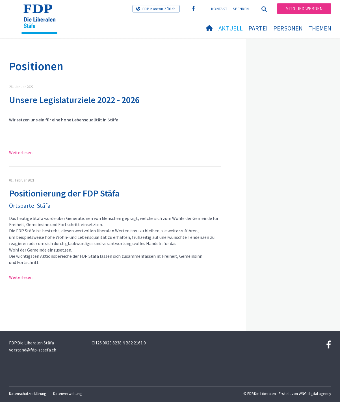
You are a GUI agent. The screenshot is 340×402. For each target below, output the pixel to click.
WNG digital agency (315, 393)
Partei (258, 28)
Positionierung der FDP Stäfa (64, 193)
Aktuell (230, 28)
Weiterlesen (21, 152)
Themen (319, 28)
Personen (288, 28)
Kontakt (219, 8)
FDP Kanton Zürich (159, 8)
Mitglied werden (304, 8)
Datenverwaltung (67, 393)
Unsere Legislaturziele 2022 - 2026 (74, 100)
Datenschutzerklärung (27, 393)
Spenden (241, 8)
